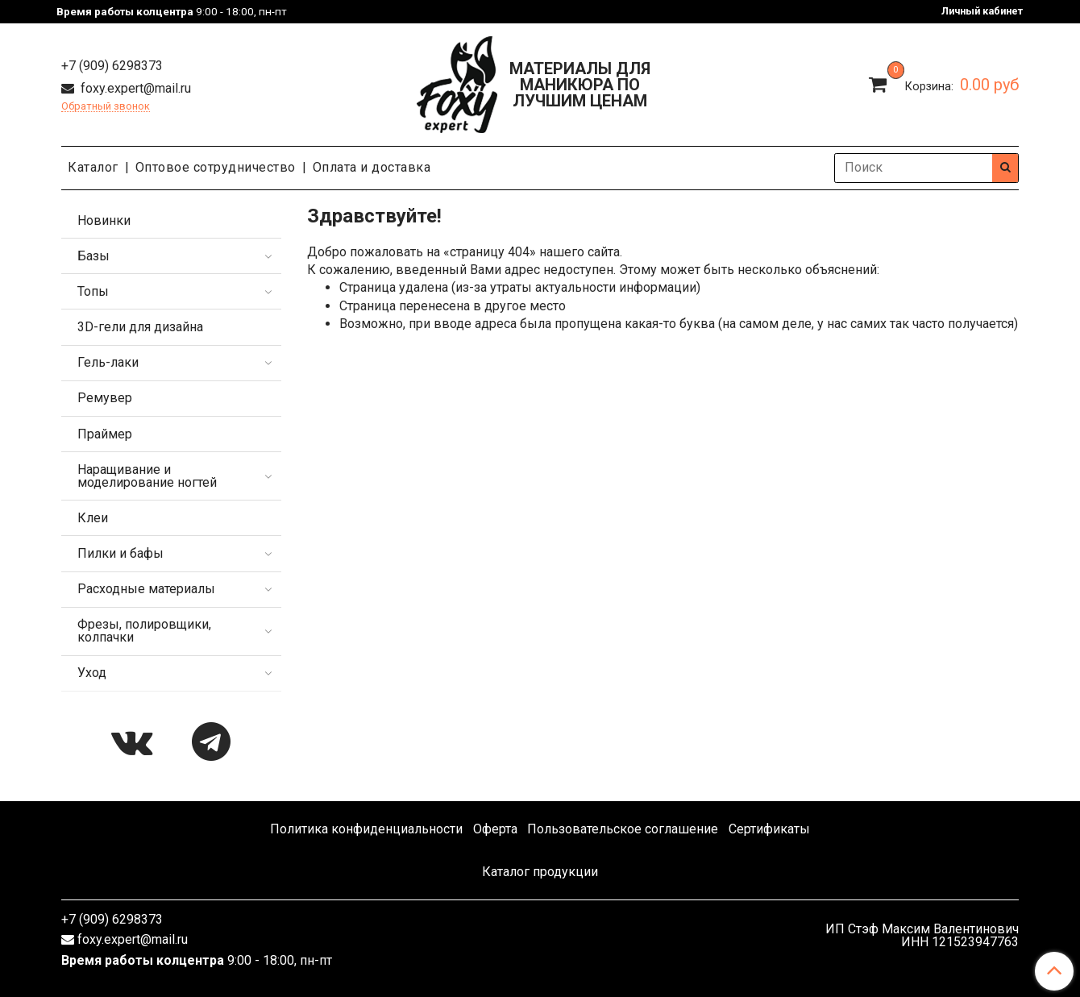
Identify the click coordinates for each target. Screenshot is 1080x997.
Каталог (93, 167)
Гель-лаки (108, 362)
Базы (93, 256)
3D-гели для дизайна (140, 326)
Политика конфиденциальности (366, 829)
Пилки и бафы (120, 553)
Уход (91, 672)
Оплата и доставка (372, 167)
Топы (93, 291)
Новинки (104, 220)
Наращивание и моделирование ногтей (147, 476)
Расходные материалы (146, 588)
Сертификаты (769, 829)
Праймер (104, 434)
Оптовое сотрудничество (215, 167)
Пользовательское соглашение (622, 829)
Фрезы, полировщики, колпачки (144, 631)
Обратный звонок (105, 107)
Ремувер (104, 397)
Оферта (495, 829)
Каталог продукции (540, 871)
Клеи (92, 518)
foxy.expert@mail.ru (134, 88)
